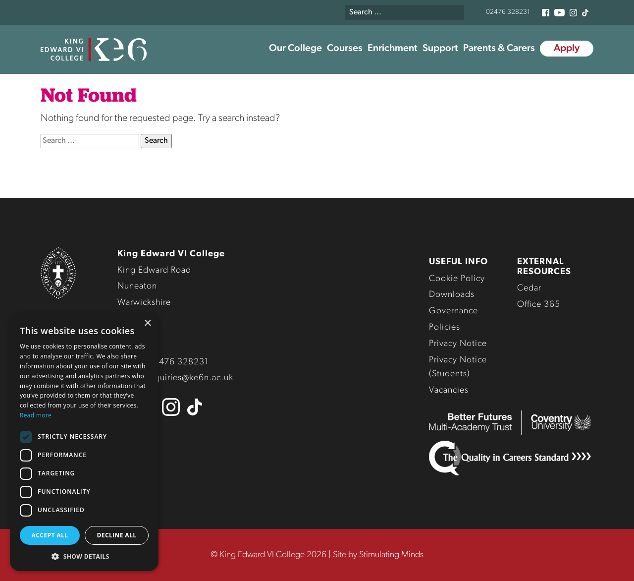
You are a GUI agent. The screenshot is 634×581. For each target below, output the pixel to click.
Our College (295, 49)
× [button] (147, 323)
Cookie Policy (457, 279)
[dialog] (84, 442)
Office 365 (538, 304)
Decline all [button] (117, 535)
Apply (567, 49)
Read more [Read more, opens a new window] (36, 415)
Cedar (529, 288)
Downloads (452, 294)
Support (440, 49)
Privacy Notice (458, 344)
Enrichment (393, 49)
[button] (84, 556)
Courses (345, 49)
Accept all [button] (50, 535)
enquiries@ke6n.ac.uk (189, 378)
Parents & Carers (499, 49)
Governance (453, 311)
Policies (444, 327)
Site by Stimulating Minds (378, 555)
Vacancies (449, 390)
